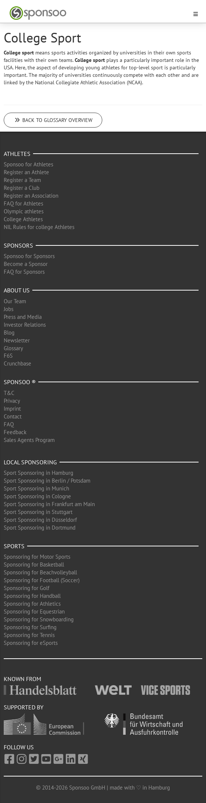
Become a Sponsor (26, 263)
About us (17, 290)
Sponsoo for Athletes (28, 164)
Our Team (15, 301)
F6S (8, 355)
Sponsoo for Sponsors (29, 256)
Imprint (12, 408)
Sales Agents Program (29, 439)
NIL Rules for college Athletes (39, 226)
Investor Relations (25, 324)
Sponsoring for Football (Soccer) (42, 580)
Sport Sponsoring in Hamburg (38, 472)
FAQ (9, 424)
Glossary (13, 348)
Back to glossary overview (53, 120)
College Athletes (23, 219)
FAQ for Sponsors (24, 271)
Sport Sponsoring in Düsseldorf (40, 519)
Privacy (12, 400)
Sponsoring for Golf (26, 588)
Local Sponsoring (30, 462)
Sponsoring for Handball (32, 595)
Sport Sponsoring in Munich (36, 488)
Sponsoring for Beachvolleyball (40, 572)
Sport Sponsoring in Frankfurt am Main (49, 504)
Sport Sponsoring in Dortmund (39, 527)
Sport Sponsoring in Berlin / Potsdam (47, 480)
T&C (9, 392)
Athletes (17, 153)
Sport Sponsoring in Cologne (37, 496)
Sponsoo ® (20, 382)
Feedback (15, 432)
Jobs (8, 309)
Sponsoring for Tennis (29, 635)
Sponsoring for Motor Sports (37, 556)
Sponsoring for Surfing (30, 627)
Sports (14, 546)
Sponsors (18, 245)
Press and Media (23, 316)
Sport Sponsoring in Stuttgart (38, 511)
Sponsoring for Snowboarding (39, 619)
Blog (9, 332)
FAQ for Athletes (23, 203)
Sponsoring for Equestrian (34, 611)
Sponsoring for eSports (31, 642)
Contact (13, 416)
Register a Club (21, 187)
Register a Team (22, 180)
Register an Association (31, 195)
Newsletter (17, 340)
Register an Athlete (26, 172)
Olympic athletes (24, 211)
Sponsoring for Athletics (32, 603)
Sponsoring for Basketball (34, 564)
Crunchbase (17, 363)
